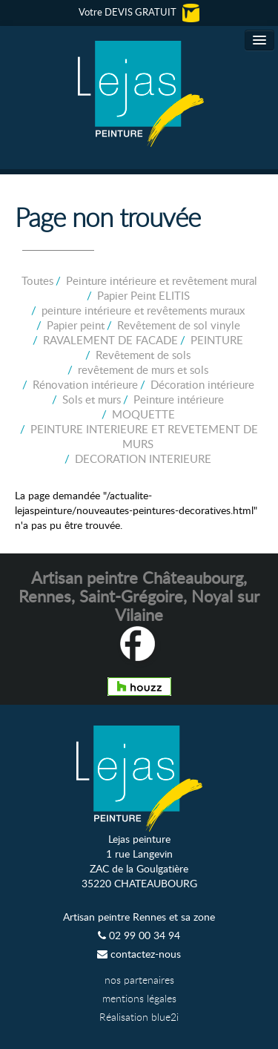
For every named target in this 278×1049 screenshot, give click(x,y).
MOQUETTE (143, 414)
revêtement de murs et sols (143, 369)
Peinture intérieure (178, 399)
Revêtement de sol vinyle (178, 325)
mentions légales (139, 998)
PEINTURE (217, 339)
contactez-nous (139, 954)
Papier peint (76, 325)
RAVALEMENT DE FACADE (110, 339)
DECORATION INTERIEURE (143, 458)
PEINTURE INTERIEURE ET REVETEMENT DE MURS (144, 436)
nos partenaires (139, 980)
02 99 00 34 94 (139, 935)
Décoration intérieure (202, 384)
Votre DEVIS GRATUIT (139, 12)
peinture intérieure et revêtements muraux (143, 310)
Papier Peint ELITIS (143, 295)
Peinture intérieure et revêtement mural (161, 280)
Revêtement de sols (143, 354)
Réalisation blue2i (139, 1017)
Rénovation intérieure (85, 384)
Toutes (37, 280)
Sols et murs (91, 399)
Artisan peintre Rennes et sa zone (139, 917)
